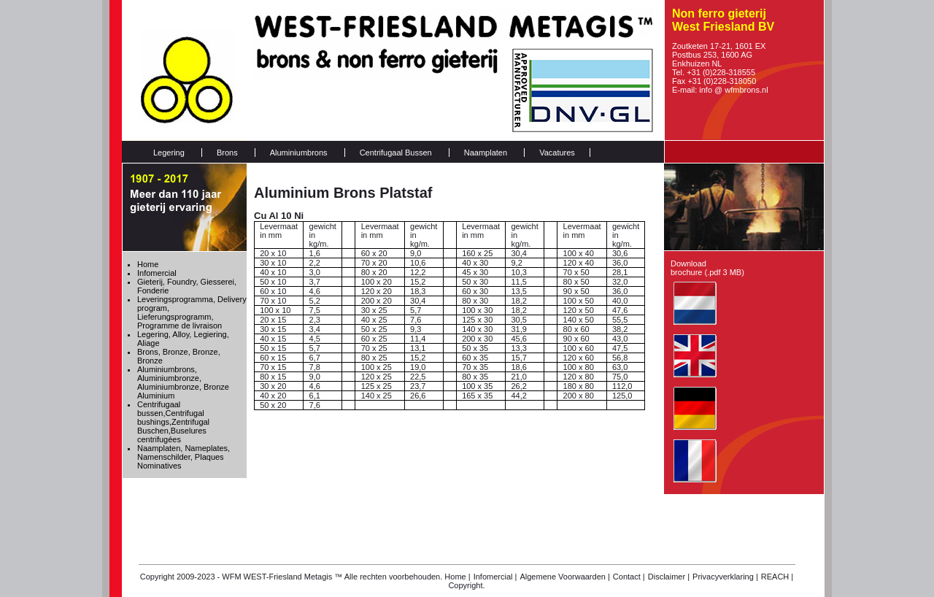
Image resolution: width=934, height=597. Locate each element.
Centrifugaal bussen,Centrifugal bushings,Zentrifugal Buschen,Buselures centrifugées (173, 422)
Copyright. (466, 585)
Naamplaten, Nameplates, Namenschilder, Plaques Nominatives (183, 457)
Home (147, 264)
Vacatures (557, 152)
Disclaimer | (669, 576)
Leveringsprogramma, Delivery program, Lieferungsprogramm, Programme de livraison (192, 312)
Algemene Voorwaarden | (564, 576)
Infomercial (157, 273)
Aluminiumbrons (299, 152)
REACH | (777, 576)
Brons (227, 152)
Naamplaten (485, 152)
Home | (457, 576)
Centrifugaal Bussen (396, 152)
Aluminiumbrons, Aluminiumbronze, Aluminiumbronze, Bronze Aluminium (183, 382)
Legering (169, 152)
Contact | (629, 576)
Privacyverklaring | (725, 576)
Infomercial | (495, 576)
